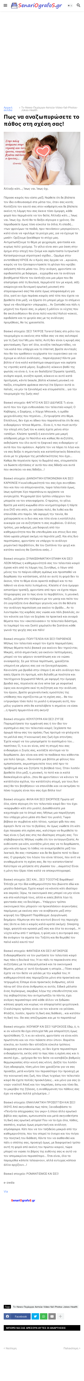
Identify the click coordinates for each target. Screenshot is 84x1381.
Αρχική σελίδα (8, 108)
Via (6, 1191)
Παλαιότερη (71, 1348)
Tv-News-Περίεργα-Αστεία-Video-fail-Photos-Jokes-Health (49, 108)
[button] (5, 5)
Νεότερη (11, 1348)
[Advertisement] (42, 59)
